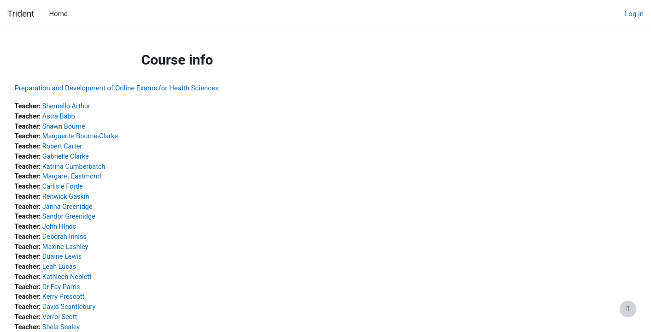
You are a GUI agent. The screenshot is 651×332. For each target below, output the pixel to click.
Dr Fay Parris (83, 293)
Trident (20, 14)
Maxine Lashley (87, 252)
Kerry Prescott (86, 304)
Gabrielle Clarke (88, 158)
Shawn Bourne (86, 127)
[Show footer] (628, 309)
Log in (634, 14)
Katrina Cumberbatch (96, 169)
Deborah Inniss (87, 241)
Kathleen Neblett (89, 283)
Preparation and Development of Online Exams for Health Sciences (137, 88)
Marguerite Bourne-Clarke (103, 138)
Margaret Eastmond (94, 179)
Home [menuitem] (58, 14)
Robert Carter (85, 148)
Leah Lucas (81, 272)
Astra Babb (81, 117)
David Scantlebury (91, 314)
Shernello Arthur (89, 106)
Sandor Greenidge (91, 221)
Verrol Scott (82, 324)
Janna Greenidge (90, 210)
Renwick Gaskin (88, 200)
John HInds (81, 231)
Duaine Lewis (84, 262)
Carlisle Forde (85, 189)
